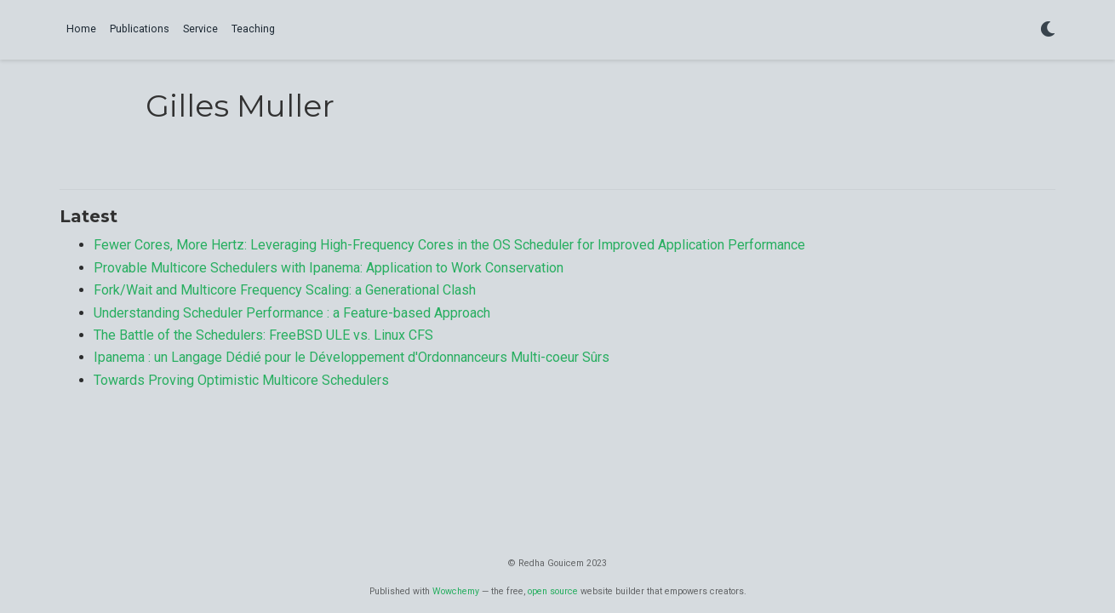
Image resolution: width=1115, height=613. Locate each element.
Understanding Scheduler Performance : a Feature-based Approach (292, 313)
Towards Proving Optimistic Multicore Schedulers (241, 380)
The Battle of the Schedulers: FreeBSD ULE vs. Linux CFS (263, 335)
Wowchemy (455, 591)
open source (553, 591)
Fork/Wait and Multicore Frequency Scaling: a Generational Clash (285, 290)
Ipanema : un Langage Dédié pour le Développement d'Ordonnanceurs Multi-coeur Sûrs (351, 357)
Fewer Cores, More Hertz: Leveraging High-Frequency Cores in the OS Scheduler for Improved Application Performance (449, 245)
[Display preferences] (1047, 30)
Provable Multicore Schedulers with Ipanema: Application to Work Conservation (328, 268)
